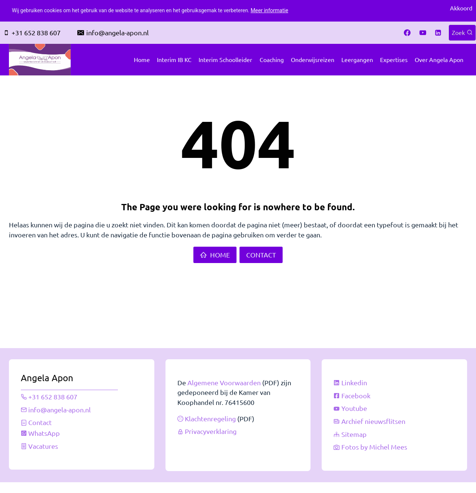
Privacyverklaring (211, 428)
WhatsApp (44, 429)
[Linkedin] (438, 32)
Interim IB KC (174, 59)
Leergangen (357, 59)
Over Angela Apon (439, 59)
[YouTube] (423, 32)
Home (142, 59)
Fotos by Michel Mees (374, 443)
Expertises (394, 59)
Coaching (272, 59)
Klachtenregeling (210, 415)
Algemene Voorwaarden (224, 378)
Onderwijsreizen (312, 59)
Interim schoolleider (225, 59)
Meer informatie (279, 10)
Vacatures (43, 442)
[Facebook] (407, 32)
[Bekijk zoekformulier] (462, 33)
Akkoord (461, 8)
